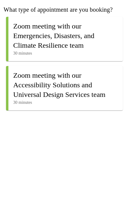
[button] (64, 39)
